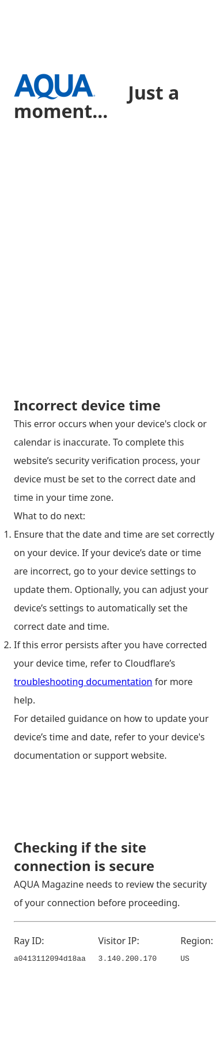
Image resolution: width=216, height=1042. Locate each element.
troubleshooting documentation (83, 681)
